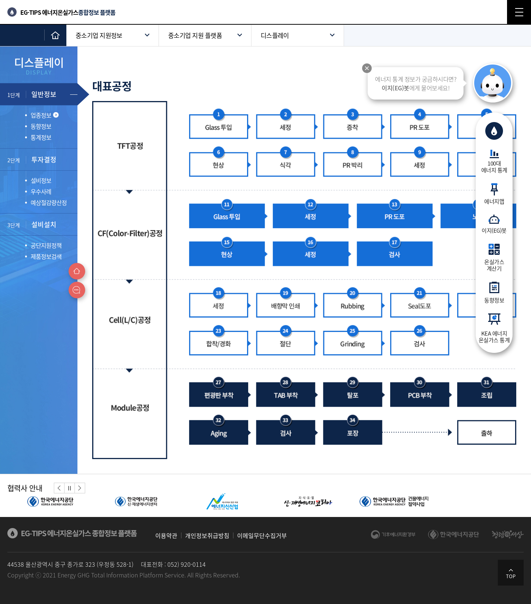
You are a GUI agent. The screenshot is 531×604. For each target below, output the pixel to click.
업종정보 (45, 115)
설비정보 (41, 180)
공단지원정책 (46, 245)
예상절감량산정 (49, 202)
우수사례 (41, 191)
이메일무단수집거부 (262, 535)
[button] (59, 488)
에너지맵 (494, 201)
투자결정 (31, 159)
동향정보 (494, 299)
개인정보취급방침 (207, 535)
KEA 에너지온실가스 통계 (494, 336)
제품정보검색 (46, 256)
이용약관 (166, 535)
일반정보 (31, 94)
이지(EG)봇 (494, 230)
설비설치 (31, 224)
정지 (69, 488)
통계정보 (41, 137)
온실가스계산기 (494, 265)
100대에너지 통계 (494, 166)
